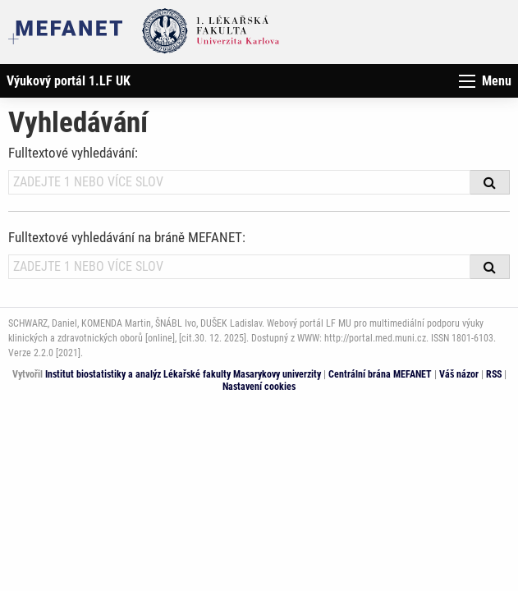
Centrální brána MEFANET (380, 374)
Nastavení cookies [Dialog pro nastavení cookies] (259, 386)
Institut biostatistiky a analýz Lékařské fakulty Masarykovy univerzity (183, 374)
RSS (494, 374)
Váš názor (459, 374)
